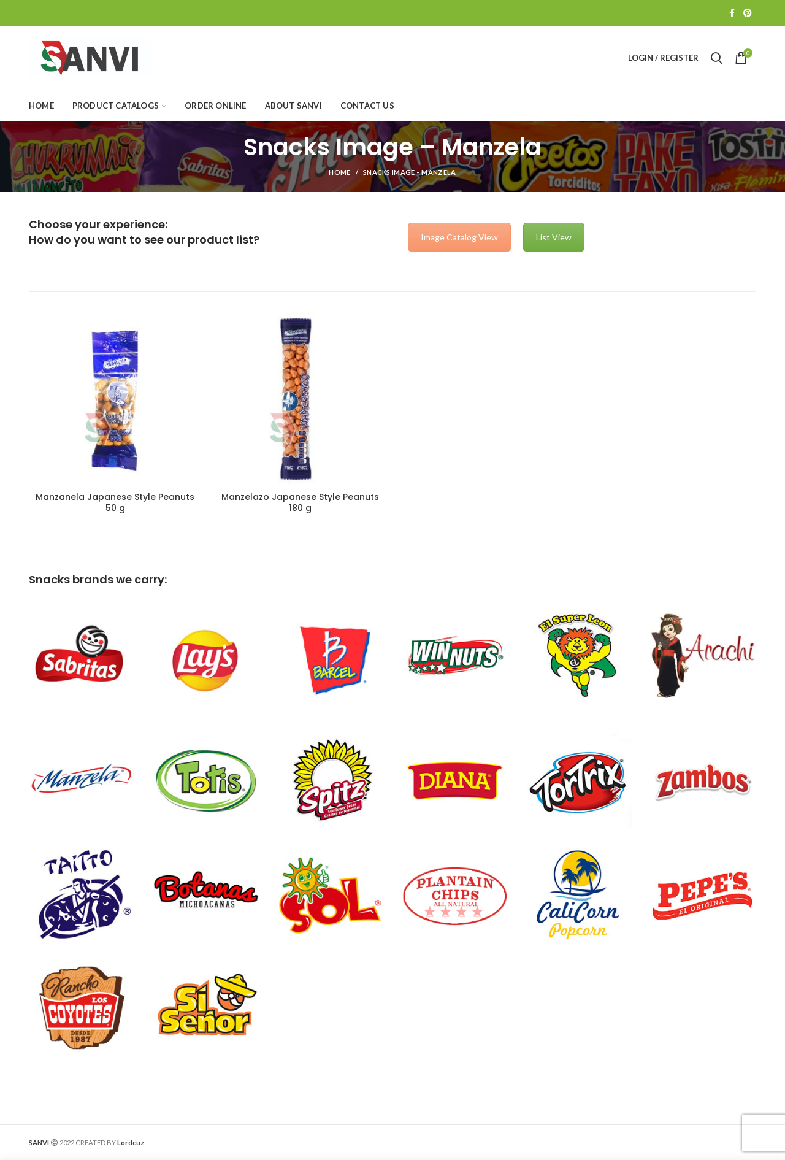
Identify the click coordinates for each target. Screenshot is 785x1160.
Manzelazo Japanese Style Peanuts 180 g (300, 502)
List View (554, 237)
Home (339, 172)
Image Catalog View (459, 237)
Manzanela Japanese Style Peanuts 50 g (115, 502)
